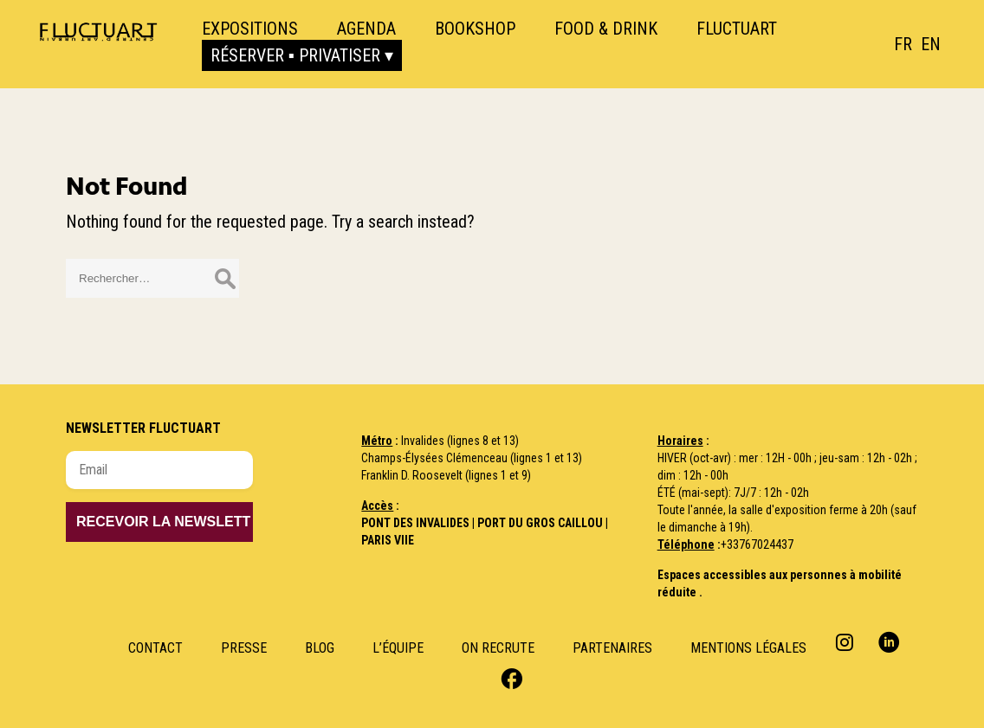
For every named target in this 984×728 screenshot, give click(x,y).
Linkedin (889, 642)
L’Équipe (398, 648)
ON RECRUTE (498, 648)
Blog (319, 648)
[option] (930, 44)
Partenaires (612, 648)
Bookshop (475, 28)
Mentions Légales (748, 648)
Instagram (847, 642)
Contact (155, 648)
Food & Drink (605, 28)
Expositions (250, 28)
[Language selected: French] (921, 44)
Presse (244, 648)
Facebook (510, 677)
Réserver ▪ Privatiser (295, 55)
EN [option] (931, 44)
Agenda (366, 28)
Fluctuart (736, 28)
